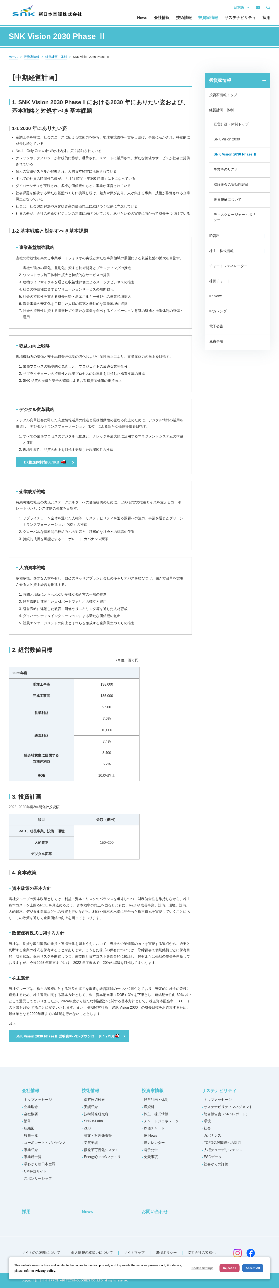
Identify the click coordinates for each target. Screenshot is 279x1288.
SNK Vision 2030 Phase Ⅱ (235, 154)
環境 (207, 1121)
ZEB (87, 1128)
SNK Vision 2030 (227, 139)
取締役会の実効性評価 (231, 184)
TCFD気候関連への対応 (222, 1143)
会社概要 (31, 1114)
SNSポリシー (166, 1252)
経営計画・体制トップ (231, 124)
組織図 (29, 1128)
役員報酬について (228, 199)
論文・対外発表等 (98, 1135)
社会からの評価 (216, 1164)
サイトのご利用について (41, 1252)
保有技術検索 (94, 1099)
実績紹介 (91, 1107)
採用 (266, 18)
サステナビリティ (240, 18)
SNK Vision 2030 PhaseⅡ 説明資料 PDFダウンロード (67, 1036)
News (142, 18)
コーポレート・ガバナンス (45, 1143)
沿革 (27, 1121)
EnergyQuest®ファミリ (102, 1157)
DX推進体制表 (45, 462)
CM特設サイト (35, 1171)
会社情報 (162, 18)
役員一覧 (31, 1135)
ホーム (13, 57)
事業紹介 (31, 1150)
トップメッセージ (38, 1099)
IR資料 (214, 236)
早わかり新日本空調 (39, 1164)
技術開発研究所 (96, 1114)
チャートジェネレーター (228, 266)
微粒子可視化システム (101, 1150)
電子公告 (216, 326)
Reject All (229, 1268)
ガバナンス (212, 1135)
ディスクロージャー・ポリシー (234, 217)
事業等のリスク (226, 169)
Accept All (253, 1268)
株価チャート (219, 281)
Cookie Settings (202, 1268)
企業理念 (31, 1107)
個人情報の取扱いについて (92, 1252)
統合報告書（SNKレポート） (226, 1114)
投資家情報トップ (223, 95)
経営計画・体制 (56, 57)
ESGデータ (213, 1157)
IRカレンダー (219, 311)
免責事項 (216, 341)
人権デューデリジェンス (223, 1150)
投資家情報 (208, 18)
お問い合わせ (155, 1211)
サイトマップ (134, 1252)
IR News (215, 296)
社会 (207, 1128)
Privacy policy (45, 1270)
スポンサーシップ (38, 1178)
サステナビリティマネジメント (228, 1107)
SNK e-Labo (93, 1121)
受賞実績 (91, 1143)
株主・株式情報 (221, 251)
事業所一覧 (32, 1157)
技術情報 (184, 18)
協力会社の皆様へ (202, 1252)
